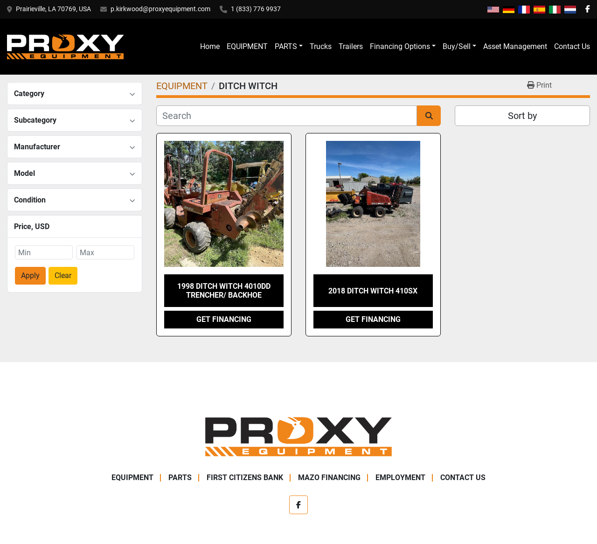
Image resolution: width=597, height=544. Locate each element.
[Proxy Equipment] (298, 436)
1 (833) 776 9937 (256, 9)
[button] (289, 46)
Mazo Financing (329, 477)
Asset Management (515, 46)
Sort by (522, 115)
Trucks (321, 46)
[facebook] (587, 9)
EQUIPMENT (247, 46)
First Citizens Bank (245, 477)
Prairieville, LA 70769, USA (53, 9)
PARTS (286, 46)
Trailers (351, 46)
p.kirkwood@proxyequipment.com (160, 9)
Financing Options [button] (400, 46)
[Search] (286, 115)
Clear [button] (63, 275)
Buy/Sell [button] (457, 46)
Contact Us (572, 46)
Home (210, 46)
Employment (400, 477)
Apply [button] (30, 275)
